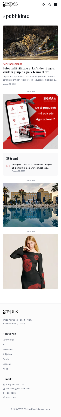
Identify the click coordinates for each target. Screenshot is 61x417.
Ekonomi (7, 364)
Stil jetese (8, 354)
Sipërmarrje (8, 339)
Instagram (9, 397)
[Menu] (55, 4)
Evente (6, 359)
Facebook (9, 393)
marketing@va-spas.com (16, 388)
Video (5, 368)
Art (4, 344)
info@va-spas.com (13, 384)
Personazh (8, 349)
